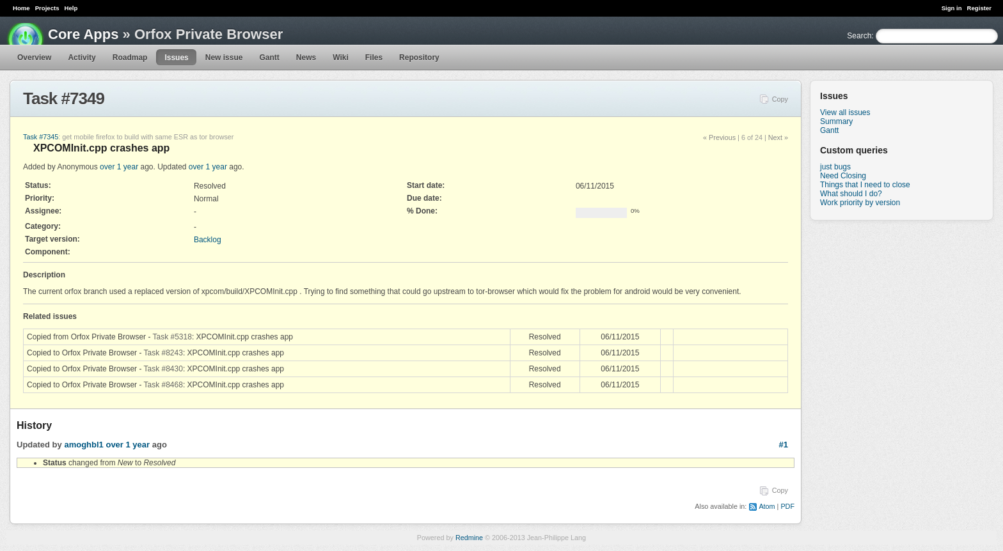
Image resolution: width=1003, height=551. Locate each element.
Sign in (952, 8)
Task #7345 (40, 137)
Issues (176, 57)
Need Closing (843, 175)
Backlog (207, 239)
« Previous (719, 137)
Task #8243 (163, 352)
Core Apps (83, 34)
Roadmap (130, 57)
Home (21, 8)
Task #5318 (172, 336)
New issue (224, 57)
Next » (778, 137)
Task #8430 (163, 368)
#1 (783, 444)
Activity (81, 57)
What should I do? (851, 193)
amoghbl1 (83, 444)
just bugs (835, 166)
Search (859, 35)
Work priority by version (860, 202)
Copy (780, 99)
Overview (34, 57)
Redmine (469, 537)
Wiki (341, 57)
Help (71, 8)
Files (374, 57)
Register (979, 8)
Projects (47, 8)
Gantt (269, 57)
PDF (787, 506)
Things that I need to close (865, 184)
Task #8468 (163, 384)
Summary (836, 121)
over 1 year (119, 166)
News (306, 57)
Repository (419, 57)
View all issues (845, 112)
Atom (767, 506)
